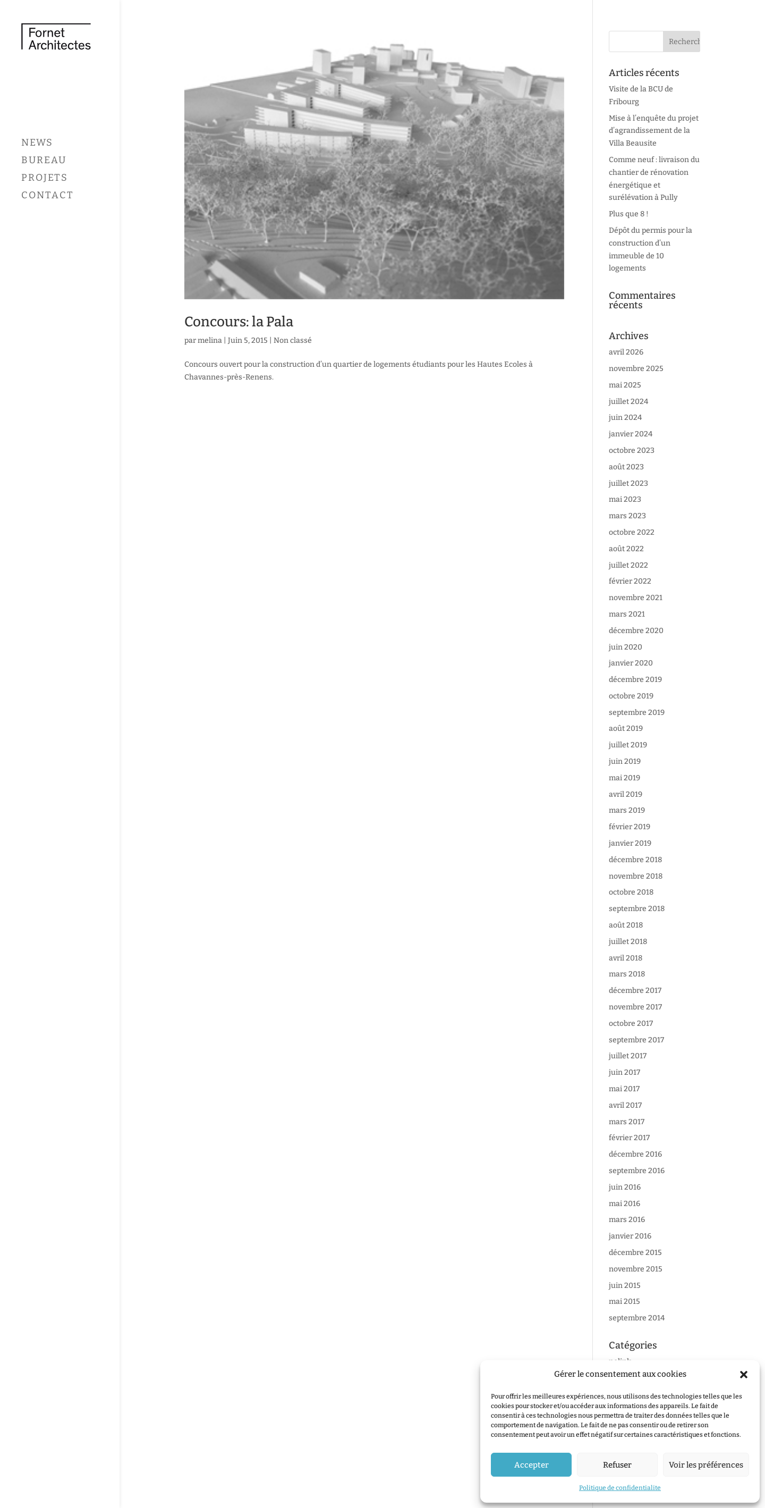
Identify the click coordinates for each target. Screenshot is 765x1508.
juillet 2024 (628, 401)
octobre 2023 (631, 450)
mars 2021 (627, 614)
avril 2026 (626, 352)
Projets (44, 217)
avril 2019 (625, 794)
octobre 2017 (631, 1023)
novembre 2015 (635, 1269)
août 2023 (626, 466)
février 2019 (629, 826)
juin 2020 (625, 647)
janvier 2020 (631, 663)
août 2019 (626, 728)
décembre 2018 (635, 859)
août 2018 (626, 925)
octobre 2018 (631, 892)
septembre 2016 (637, 1170)
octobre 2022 (631, 532)
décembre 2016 (635, 1154)
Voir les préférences (706, 1465)
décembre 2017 (635, 990)
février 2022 (630, 581)
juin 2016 (625, 1187)
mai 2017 (624, 1088)
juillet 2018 (628, 941)
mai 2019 (624, 777)
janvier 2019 (630, 843)
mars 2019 (627, 810)
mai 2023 (625, 499)
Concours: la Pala (238, 322)
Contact (47, 235)
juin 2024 (625, 417)
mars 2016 (627, 1219)
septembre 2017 (636, 1039)
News (37, 182)
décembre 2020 (636, 630)
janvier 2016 (630, 1236)
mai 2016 (624, 1203)
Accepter (531, 1465)
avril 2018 (625, 958)
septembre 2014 (637, 1317)
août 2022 (626, 548)
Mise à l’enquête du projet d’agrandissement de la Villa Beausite (654, 131)
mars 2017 (626, 1121)
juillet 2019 (628, 744)
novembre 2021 (635, 597)
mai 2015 (624, 1301)
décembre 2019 (635, 679)
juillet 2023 (628, 483)
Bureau (43, 200)
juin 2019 (625, 761)
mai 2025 (625, 385)
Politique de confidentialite (620, 1488)
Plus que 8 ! (629, 213)
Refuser (617, 1465)
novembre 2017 (635, 1007)
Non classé (293, 340)
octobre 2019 (631, 696)
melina (210, 340)
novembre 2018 (635, 876)
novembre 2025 (636, 368)
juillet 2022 (628, 565)
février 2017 (629, 1137)
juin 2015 (625, 1285)
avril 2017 (625, 1105)
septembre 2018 (637, 908)
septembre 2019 (637, 712)
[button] (743, 1374)
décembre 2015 (635, 1252)
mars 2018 (627, 974)
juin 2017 (624, 1072)
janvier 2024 (630, 434)
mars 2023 (627, 515)
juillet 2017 (628, 1055)
